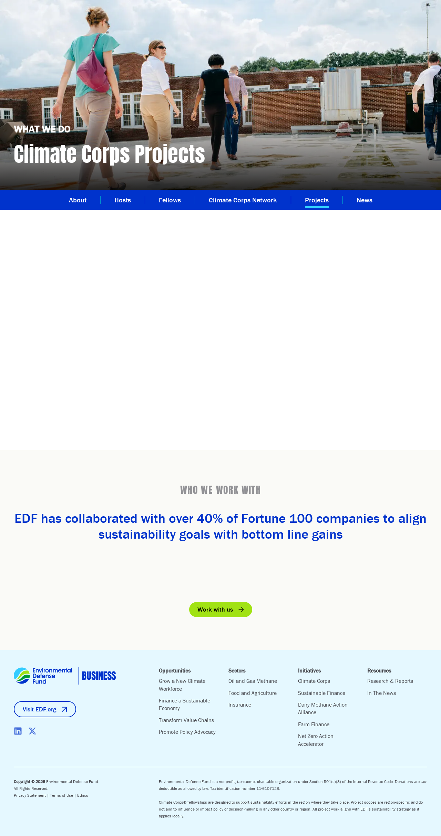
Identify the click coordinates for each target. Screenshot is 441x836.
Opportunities (175, 670)
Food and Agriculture (252, 692)
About (77, 199)
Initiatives (309, 670)
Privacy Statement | (32, 795)
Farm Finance (313, 724)
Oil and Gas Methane (252, 680)
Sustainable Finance (321, 692)
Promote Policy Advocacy (187, 731)
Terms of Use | (63, 795)
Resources (379, 670)
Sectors (236, 670)
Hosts (122, 199)
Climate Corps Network (243, 199)
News (364, 199)
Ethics (82, 795)
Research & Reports (390, 680)
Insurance (239, 704)
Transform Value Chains (186, 720)
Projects (317, 199)
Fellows (170, 199)
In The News (381, 692)
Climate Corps (314, 680)
